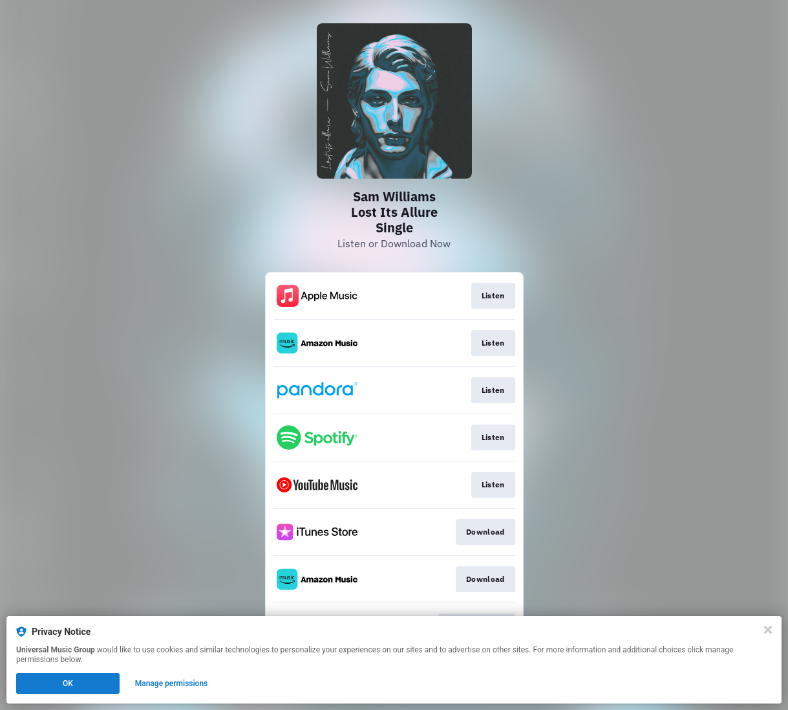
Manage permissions (171, 683)
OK (68, 683)
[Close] (768, 629)
